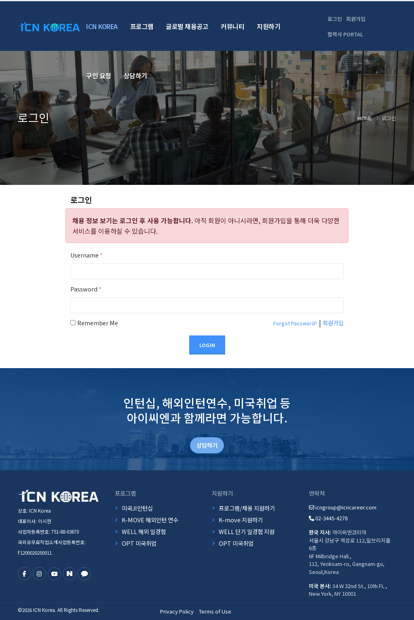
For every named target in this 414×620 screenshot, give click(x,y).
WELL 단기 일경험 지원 (247, 531)
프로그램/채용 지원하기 (247, 508)
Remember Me (97, 322)
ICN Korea (102, 26)
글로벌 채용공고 (187, 26)
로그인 (334, 19)
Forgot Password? (295, 323)
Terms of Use (215, 611)
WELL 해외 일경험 (144, 531)
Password (85, 289)
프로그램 (142, 26)
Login (207, 345)
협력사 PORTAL (345, 34)
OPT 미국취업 (139, 543)
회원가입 (355, 19)
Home (364, 118)
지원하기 (268, 26)
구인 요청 (98, 75)
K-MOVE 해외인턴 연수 (150, 519)
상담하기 (135, 75)
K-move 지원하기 (241, 519)
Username (86, 255)
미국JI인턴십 (137, 508)
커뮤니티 (232, 26)
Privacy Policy (177, 611)
